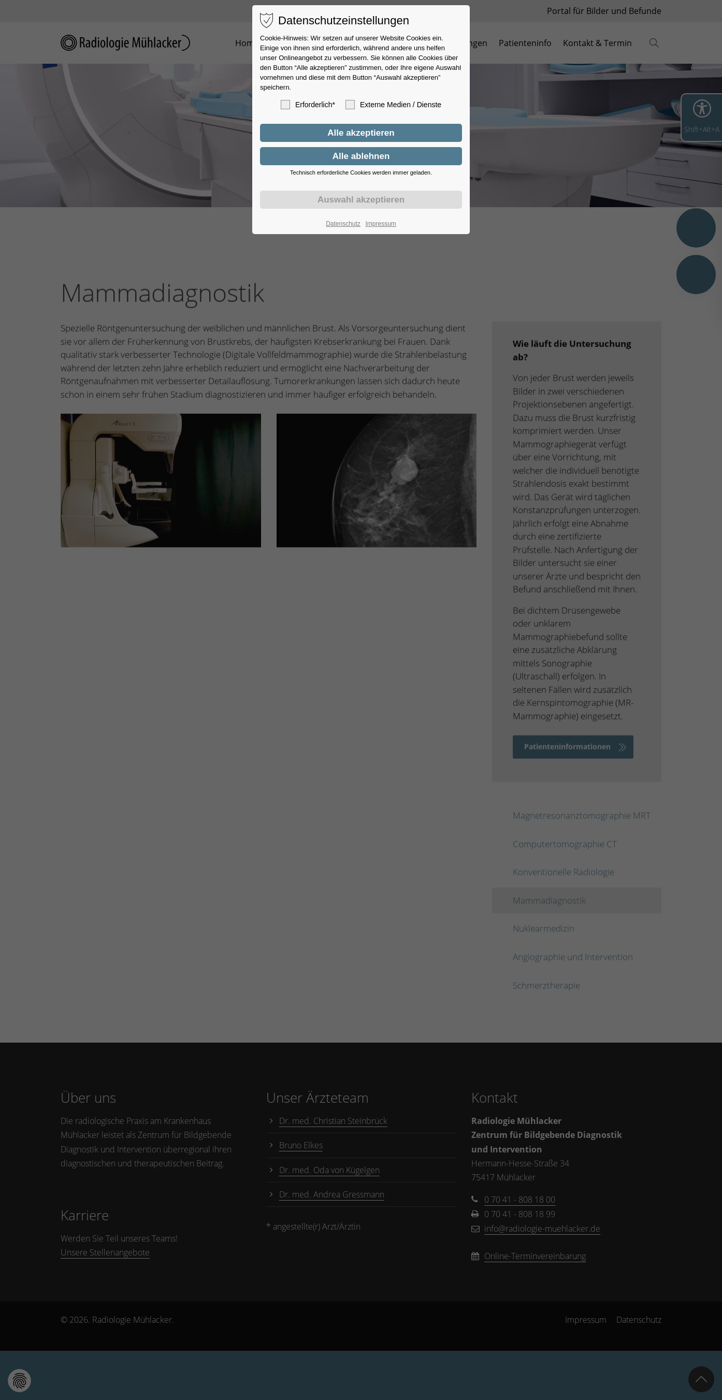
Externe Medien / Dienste (393, 104)
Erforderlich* (308, 104)
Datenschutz (343, 223)
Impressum (380, 223)
